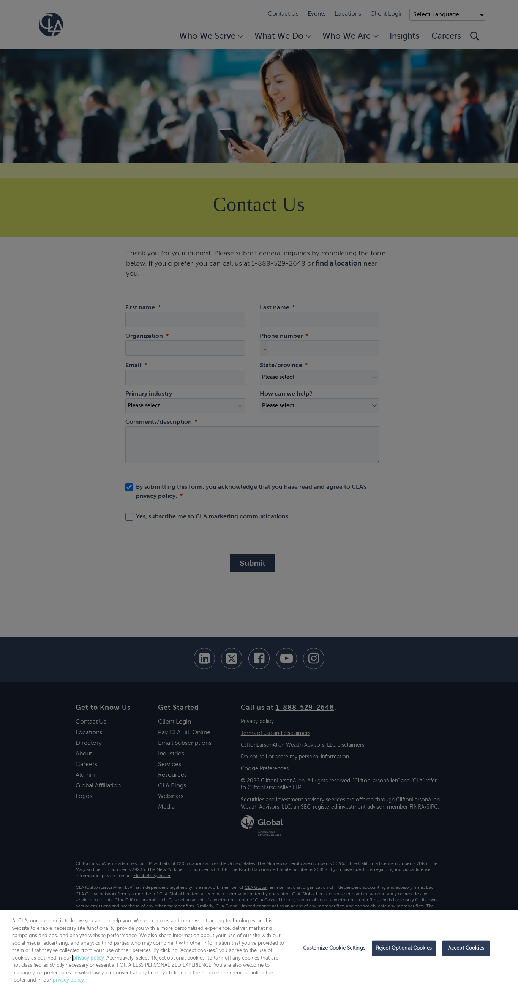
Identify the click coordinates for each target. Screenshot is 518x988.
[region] (259, 949)
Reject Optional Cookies (404, 948)
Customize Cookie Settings (334, 948)
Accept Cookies (466, 948)
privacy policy (88, 958)
